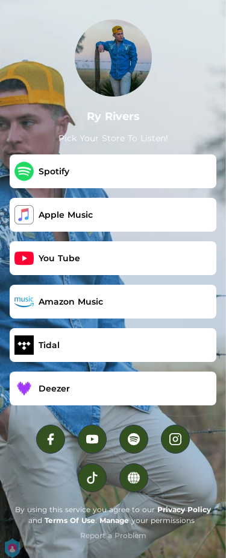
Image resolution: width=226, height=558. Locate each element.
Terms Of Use (70, 520)
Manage (114, 520)
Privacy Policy (184, 509)
